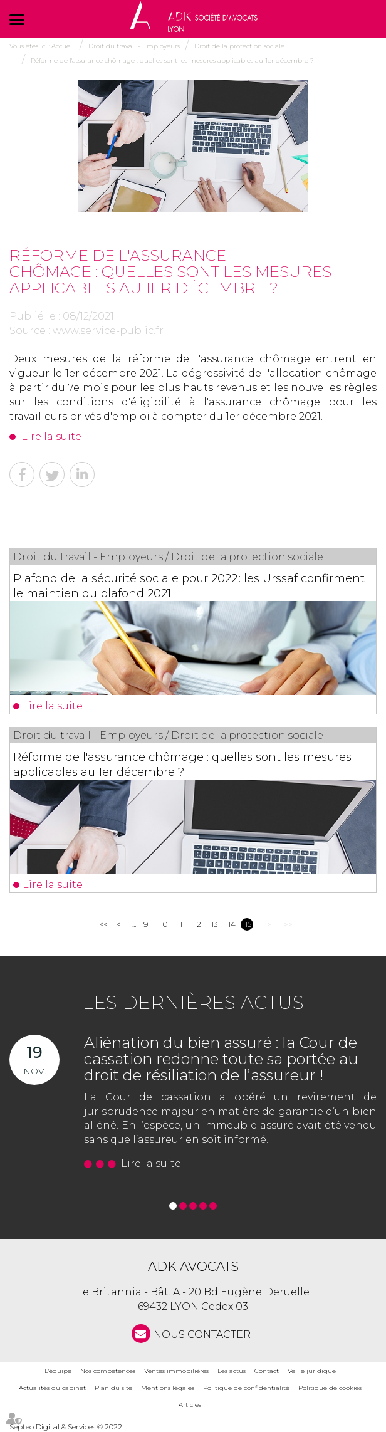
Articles (190, 1405)
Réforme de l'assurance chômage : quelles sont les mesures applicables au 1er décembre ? (182, 764)
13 (214, 924)
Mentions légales (167, 1388)
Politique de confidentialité (246, 1388)
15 (248, 924)
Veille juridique (312, 1371)
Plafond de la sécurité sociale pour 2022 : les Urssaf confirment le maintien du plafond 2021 (189, 586)
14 (232, 924)
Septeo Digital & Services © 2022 (65, 1426)
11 (179, 924)
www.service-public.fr (108, 331)
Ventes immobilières (176, 1371)
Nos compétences (107, 1371)
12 (197, 924)
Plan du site (113, 1388)
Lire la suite (51, 436)
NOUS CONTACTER (202, 1335)
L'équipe (57, 1371)
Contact (266, 1371)
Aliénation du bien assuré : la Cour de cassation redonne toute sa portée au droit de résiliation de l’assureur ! (221, 1059)
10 (163, 924)
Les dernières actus (193, 1002)
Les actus (231, 1371)
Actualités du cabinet (52, 1388)
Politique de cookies (330, 1388)
